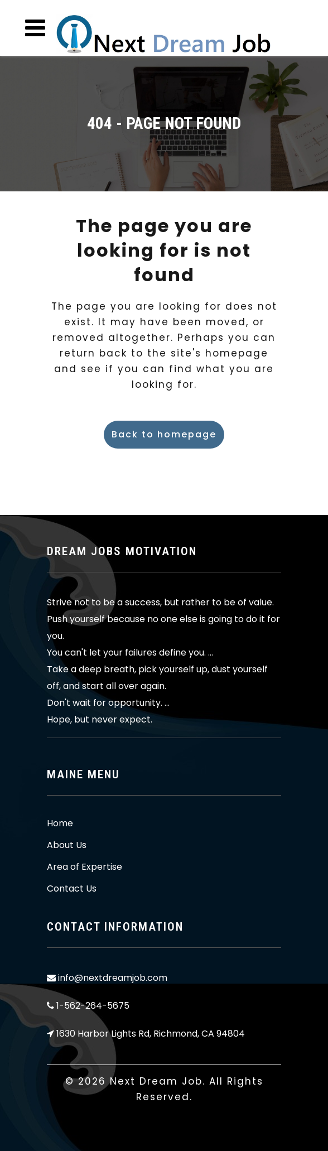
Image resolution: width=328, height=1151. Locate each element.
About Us (66, 845)
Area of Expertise (84, 867)
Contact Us (72, 889)
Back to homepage (164, 434)
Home (60, 823)
